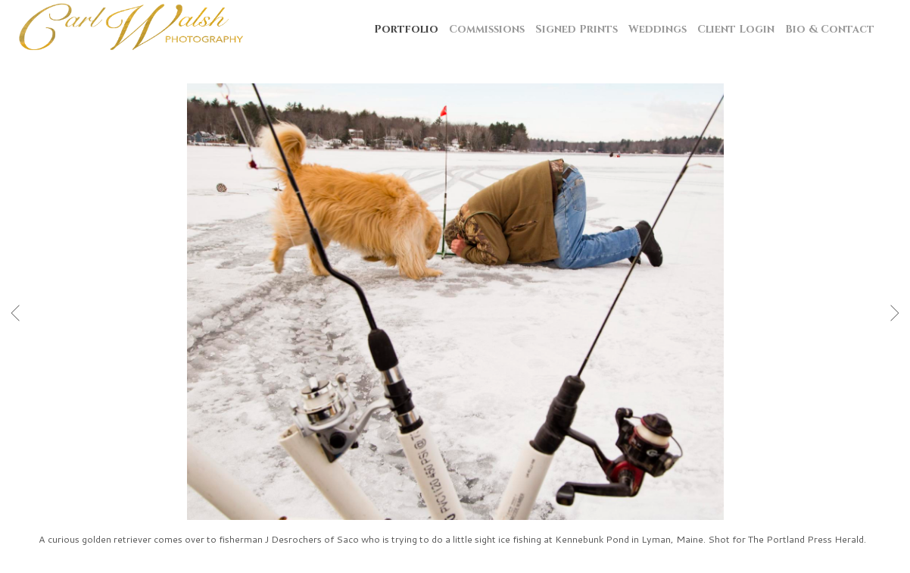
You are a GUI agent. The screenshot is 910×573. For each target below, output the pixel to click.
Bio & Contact (829, 29)
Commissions (487, 29)
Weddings (657, 29)
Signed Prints (576, 29)
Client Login (735, 29)
